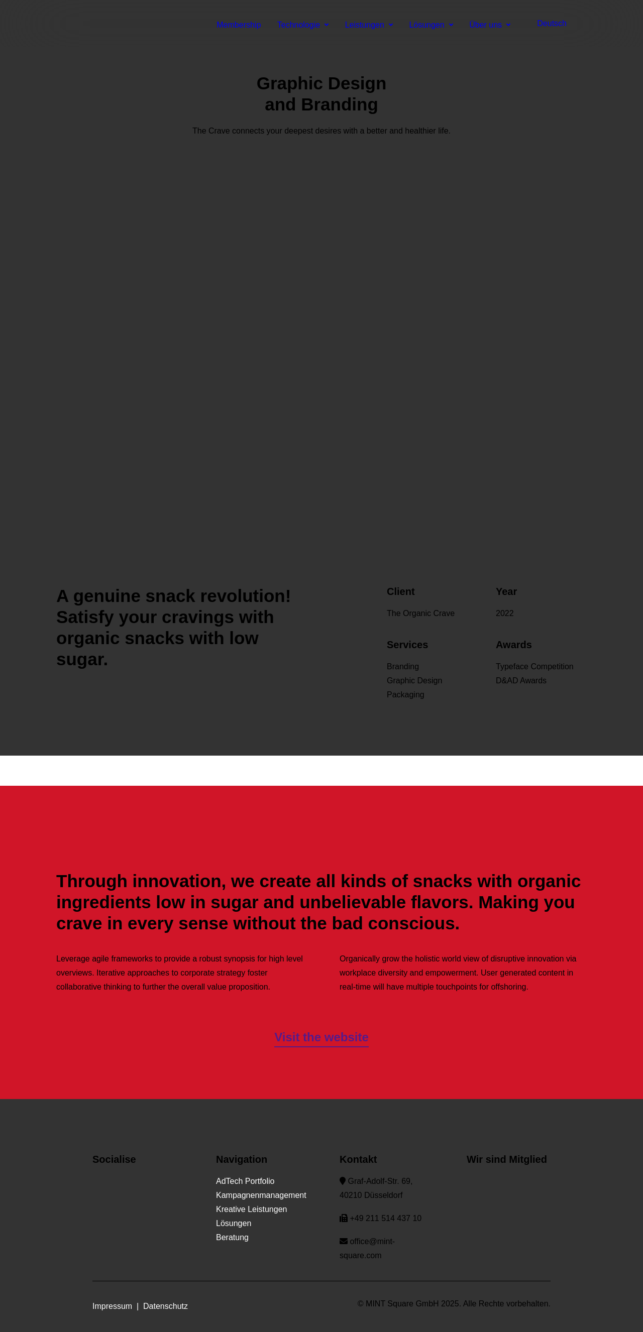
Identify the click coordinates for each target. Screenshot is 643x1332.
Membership (239, 25)
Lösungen (431, 25)
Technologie (303, 25)
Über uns (489, 25)
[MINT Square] (28, 24)
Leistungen (369, 25)
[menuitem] (543, 23)
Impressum (112, 1306)
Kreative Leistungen (251, 1209)
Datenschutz (165, 1306)
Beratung (232, 1237)
